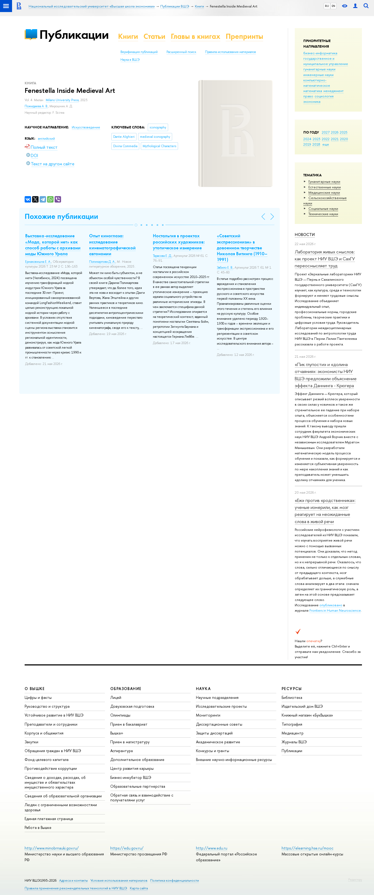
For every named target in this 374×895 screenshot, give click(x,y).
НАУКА (203, 688)
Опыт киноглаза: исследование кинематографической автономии (112, 244)
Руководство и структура (47, 706)
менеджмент (333, 90)
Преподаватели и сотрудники (51, 724)
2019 (307, 144)
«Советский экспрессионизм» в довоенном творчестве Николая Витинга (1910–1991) (242, 247)
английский (46, 138)
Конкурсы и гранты (212, 750)
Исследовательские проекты (221, 706)
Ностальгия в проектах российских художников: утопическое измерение (179, 241)
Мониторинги (208, 715)
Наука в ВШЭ (129, 60)
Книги (128, 36)
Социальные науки (323, 208)
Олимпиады (120, 715)
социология (324, 96)
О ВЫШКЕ (35, 688)
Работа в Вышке (38, 827)
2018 (316, 144)
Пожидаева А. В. (36, 106)
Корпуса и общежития (44, 733)
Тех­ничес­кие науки (323, 213)
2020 (344, 138)
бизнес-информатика (320, 53)
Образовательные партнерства (137, 786)
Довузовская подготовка (132, 706)
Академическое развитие (218, 741)
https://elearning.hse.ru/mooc (307, 848)
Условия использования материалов (119, 880)
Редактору (355, 879)
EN (333, 6)
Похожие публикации (61, 216)
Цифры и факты (38, 697)
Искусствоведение (86, 127)
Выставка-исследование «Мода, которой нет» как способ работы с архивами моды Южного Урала (53, 244)
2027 (326, 132)
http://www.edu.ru (211, 848)
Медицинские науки (324, 192)
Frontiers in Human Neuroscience (335, 610)
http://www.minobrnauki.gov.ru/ (52, 848)
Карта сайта (139, 888)
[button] (136, 225)
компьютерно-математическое (316, 83)
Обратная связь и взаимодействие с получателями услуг (141, 797)
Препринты (244, 36)
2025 (343, 132)
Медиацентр (293, 733)
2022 (326, 138)
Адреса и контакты (73, 880)
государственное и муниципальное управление (325, 61)
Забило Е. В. (225, 267)
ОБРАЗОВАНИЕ (125, 688)
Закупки (31, 741)
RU (327, 6)
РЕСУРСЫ (292, 688)
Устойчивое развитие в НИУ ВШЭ (54, 715)
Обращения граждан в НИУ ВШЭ (53, 750)
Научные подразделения (217, 697)
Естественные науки (324, 187)
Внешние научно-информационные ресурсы (234, 759)
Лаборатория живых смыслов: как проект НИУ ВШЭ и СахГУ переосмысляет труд (325, 259)
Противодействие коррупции (51, 768)
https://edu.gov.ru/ (126, 848)
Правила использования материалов (230, 52)
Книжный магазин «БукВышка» (307, 715)
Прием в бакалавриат (129, 724)
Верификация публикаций (139, 52)
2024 (307, 138)
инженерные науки (318, 74)
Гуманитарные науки (324, 181)
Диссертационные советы (219, 724)
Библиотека (292, 697)
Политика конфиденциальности (174, 880)
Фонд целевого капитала (47, 759)
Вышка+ (116, 733)
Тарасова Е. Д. (162, 256)
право (308, 96)
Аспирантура (121, 750)
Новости (305, 234)
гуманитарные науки (319, 69)
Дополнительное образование (137, 759)
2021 (335, 138)
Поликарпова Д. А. (102, 262)
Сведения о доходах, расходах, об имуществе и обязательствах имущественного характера (55, 782)
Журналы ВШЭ (294, 741)
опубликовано (330, 605)
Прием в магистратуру (130, 741)
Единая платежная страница (49, 818)
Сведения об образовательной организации (63, 795)
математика (312, 90)
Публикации (74, 34)
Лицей (115, 697)
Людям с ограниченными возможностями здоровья (61, 807)
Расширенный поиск (181, 52)
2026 (334, 132)
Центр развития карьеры (132, 768)
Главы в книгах (195, 36)
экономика (311, 101)
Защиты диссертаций (214, 733)
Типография (292, 724)
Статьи (154, 36)
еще (325, 144)
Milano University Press (62, 100)
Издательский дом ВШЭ (302, 706)
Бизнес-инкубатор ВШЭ (130, 777)
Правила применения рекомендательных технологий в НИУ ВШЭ (76, 888)
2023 (316, 138)
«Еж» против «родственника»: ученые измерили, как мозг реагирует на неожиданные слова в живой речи (325, 510)
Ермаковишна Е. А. (38, 262)
